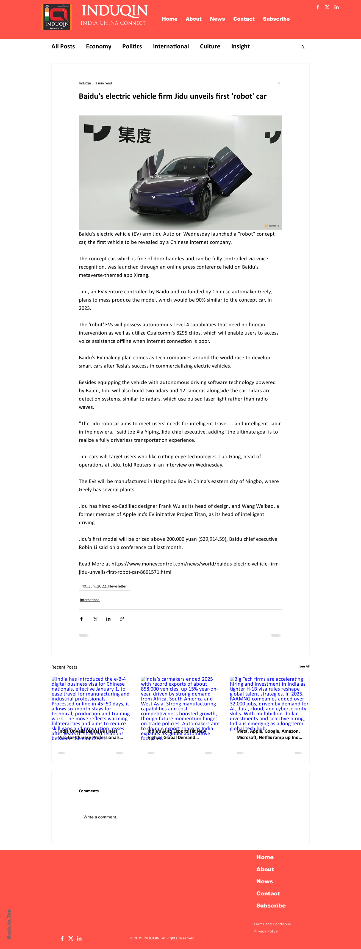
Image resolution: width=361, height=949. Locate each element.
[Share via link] (121, 618)
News (264, 881)
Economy (98, 46)
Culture (210, 46)
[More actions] (279, 83)
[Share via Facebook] (81, 618)
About (265, 869)
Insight (240, 46)
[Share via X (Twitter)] (95, 618)
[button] (302, 47)
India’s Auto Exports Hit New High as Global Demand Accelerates (177, 735)
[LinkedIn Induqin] (79, 938)
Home (265, 857)
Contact (268, 893)
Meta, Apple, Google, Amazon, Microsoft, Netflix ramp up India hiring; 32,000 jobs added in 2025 (269, 735)
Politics (132, 46)
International (171, 46)
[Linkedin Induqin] (337, 7)
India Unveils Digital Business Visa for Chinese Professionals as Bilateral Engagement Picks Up (89, 735)
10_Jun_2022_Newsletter (104, 586)
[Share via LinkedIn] (108, 618)
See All (304, 666)
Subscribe (271, 906)
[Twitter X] (327, 7)
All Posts (63, 46)
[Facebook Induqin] (318, 7)
